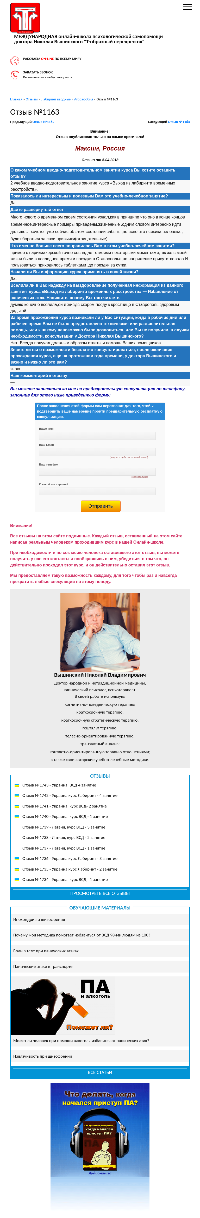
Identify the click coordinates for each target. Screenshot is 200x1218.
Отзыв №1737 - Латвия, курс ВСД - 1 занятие (63, 848)
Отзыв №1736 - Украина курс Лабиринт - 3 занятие (69, 858)
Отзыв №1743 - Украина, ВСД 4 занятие (59, 785)
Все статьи (100, 1072)
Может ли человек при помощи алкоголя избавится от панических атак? (81, 1040)
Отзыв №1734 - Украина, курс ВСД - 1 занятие (65, 879)
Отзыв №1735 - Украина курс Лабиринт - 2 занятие (69, 869)
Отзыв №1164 (179, 122)
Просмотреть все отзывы (100, 893)
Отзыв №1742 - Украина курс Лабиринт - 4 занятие (69, 795)
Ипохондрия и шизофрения (39, 919)
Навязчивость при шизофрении (42, 1056)
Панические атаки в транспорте (42, 966)
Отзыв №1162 (43, 122)
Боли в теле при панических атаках (46, 951)
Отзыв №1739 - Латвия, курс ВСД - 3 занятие (63, 827)
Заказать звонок (38, 72)
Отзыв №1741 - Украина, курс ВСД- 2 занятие (64, 806)
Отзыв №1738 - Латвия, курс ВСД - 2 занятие (63, 837)
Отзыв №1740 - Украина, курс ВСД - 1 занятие (65, 816)
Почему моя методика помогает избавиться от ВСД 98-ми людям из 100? (81, 935)
